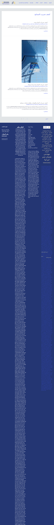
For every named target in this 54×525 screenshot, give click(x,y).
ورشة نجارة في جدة (23, 388)
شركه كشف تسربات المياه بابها (48, 313)
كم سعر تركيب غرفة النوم (19, 241)
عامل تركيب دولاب (22, 224)
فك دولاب (18, 319)
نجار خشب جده (19, 315)
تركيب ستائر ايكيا (17, 427)
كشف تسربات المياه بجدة (41, 22)
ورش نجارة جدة (17, 324)
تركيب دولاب (18, 289)
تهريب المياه (50, 265)
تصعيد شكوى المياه (46, 315)
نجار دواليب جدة (17, 400)
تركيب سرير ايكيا (17, 277)
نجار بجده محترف (19, 272)
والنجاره (24, 136)
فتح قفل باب (18, 439)
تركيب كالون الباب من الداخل (21, 166)
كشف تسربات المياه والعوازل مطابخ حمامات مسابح (34, 103)
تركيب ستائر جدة (17, 161)
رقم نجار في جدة (17, 441)
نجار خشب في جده (17, 495)
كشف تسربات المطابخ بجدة (47, 362)
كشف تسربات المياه (31, 86)
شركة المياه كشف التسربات (46, 350)
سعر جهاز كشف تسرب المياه (46, 189)
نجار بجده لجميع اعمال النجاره (19, 430)
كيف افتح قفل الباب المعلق (22, 421)
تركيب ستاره (19, 446)
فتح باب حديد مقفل (22, 513)
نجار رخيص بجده (19, 511)
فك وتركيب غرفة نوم (18, 476)
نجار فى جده (22, 257)
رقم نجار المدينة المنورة (31, 145)
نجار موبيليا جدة (21, 331)
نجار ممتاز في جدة (22, 231)
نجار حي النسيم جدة (20, 170)
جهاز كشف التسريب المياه (46, 300)
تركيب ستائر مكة (23, 474)
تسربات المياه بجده (43, 253)
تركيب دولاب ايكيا (22, 212)
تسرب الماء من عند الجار (46, 353)
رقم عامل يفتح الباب (23, 401)
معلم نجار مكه (17, 188)
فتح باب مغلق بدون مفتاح (18, 206)
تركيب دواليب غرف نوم (19, 342)
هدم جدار (35, 177)
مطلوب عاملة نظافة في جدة (33, 173)
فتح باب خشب (18, 405)
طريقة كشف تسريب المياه (46, 283)
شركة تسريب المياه (44, 372)
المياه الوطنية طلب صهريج (47, 385)
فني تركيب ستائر (17, 249)
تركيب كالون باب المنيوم (18, 369)
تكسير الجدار (35, 155)
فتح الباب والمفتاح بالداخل (18, 338)
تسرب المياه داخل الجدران (44, 266)
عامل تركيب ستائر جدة (19, 159)
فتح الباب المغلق (18, 368)
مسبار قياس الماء (48, 178)
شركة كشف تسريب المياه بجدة (48, 248)
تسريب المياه (42, 361)
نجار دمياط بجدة (19, 306)
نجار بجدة (29, 135)
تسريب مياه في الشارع (47, 324)
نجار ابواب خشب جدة (18, 239)
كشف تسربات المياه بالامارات (46, 174)
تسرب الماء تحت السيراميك (48, 251)
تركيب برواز (23, 511)
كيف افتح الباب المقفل (19, 167)
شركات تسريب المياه (45, 215)
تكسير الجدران (34, 161)
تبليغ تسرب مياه (43, 335)
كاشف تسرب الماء (47, 209)
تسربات (50, 340)
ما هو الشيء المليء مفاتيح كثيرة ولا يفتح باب (20, 268)
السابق (47, 118)
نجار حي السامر (18, 360)
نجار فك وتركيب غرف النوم (19, 186)
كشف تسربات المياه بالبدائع (46, 327)
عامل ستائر (16, 487)
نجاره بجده (18, 348)
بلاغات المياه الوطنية (47, 286)
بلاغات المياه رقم (46, 373)
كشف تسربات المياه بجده (47, 179)
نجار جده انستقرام (19, 484)
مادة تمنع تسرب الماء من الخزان (45, 250)
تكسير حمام (31, 185)
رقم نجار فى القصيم (31, 142)
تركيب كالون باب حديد (22, 459)
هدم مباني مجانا (36, 178)
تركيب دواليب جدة (19, 402)
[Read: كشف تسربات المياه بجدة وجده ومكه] (35, 61)
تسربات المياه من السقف (48, 191)
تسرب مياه (44, 203)
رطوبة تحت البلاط (46, 388)
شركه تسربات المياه (48, 338)
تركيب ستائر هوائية (17, 508)
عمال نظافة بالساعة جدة (33, 176)
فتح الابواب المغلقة (19, 520)
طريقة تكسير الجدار (31, 184)
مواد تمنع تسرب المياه (45, 366)
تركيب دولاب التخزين (21, 208)
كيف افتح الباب (23, 248)
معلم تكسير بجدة (32, 164)
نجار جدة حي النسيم (20, 298)
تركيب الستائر (21, 171)
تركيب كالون (17, 334)
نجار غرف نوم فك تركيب (18, 396)
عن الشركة (46, 2)
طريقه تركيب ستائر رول (20, 344)
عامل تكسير (33, 165)
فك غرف (16, 332)
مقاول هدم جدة (32, 178)
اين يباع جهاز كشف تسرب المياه (45, 341)
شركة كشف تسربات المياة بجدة (46, 309)
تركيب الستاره (18, 359)
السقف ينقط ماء (46, 227)
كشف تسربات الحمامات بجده (47, 316)
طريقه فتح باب (23, 162)
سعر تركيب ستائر (17, 472)
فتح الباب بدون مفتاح (18, 265)
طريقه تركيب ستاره (23, 335)
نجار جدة (20, 248)
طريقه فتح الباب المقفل (18, 404)
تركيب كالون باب (21, 260)
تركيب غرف (21, 471)
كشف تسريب (44, 301)
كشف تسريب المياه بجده (46, 239)
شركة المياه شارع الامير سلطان (45, 304)
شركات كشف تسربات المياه (44, 237)
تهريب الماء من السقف (44, 312)
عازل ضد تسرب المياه (47, 192)
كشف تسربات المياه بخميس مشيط (47, 241)
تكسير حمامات (32, 180)
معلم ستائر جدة (22, 207)
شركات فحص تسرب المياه (46, 216)
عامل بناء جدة (35, 185)
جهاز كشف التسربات (43, 351)
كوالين (22, 132)
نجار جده (20, 326)
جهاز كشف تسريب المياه (49, 186)
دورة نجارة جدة (18, 196)
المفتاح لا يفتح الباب (18, 223)
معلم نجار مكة (22, 363)
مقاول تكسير (37, 152)
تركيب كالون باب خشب (19, 483)
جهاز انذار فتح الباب (18, 211)
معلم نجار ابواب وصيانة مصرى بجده (20, 412)
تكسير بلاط (29, 165)
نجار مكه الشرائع (23, 516)
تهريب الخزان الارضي (45, 363)
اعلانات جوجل (30, 134)
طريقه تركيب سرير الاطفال (19, 468)
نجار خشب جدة (19, 375)
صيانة (37, 104)
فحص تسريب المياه (43, 264)
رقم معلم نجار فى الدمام (31, 143)
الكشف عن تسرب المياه (49, 253)
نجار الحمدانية (18, 384)
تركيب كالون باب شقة (18, 458)
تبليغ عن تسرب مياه (45, 198)
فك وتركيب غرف (18, 162)
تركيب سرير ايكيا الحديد (21, 187)
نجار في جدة (21, 409)
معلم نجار (24, 488)
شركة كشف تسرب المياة (44, 360)
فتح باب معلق (17, 327)
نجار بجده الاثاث (21, 225)
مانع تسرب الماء (45, 199)
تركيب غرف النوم (17, 243)
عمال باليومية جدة (30, 193)
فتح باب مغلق (20, 309)
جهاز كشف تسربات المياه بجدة (45, 263)
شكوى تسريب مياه (43, 290)
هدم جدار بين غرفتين (31, 172)
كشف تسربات (43, 251)
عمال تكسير (36, 184)
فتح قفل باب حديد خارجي (18, 163)
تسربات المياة (48, 201)
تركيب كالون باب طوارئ (21, 274)
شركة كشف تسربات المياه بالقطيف (45, 386)
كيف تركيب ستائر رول (18, 501)
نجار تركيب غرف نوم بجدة (18, 414)
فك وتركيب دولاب (21, 497)
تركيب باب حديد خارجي (19, 286)
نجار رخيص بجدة (18, 507)
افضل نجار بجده (17, 515)
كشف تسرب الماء (45, 175)
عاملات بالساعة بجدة (31, 190)
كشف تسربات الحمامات (49, 197)
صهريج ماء (42, 315)
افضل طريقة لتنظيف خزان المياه (45, 279)
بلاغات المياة (44, 371)
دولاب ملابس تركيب (22, 431)
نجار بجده (21, 425)
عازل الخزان (44, 338)
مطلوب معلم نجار (18, 305)
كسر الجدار (29, 151)
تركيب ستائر (21, 324)
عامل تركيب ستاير (20, 475)
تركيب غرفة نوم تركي (18, 392)
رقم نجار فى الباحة (30, 139)
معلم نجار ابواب (22, 400)
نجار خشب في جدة (17, 466)
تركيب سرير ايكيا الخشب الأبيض (20, 195)
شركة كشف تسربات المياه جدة (45, 190)
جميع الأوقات (37, 151)
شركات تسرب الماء (46, 176)
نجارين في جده (21, 216)
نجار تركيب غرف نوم (19, 318)
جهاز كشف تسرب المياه (45, 322)
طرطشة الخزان (45, 325)
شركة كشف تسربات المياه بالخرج (45, 384)
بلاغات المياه (45, 358)
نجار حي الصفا (17, 278)
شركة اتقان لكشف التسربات (47, 287)
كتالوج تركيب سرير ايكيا (18, 347)
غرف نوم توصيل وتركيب (18, 385)
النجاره (17, 130)
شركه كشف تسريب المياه (49, 387)
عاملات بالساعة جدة (31, 177)
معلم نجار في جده (19, 262)
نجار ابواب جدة (22, 165)
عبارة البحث (33, 151)
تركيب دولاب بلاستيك (20, 228)
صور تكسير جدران (34, 159)
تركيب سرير (22, 433)
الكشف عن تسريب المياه (44, 334)
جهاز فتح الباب (21, 311)
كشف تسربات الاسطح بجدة (48, 236)
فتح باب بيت (22, 211)
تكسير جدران (33, 152)
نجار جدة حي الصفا (17, 517)
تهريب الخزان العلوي (46, 390)
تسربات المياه (43, 337)
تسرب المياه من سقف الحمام (47, 238)
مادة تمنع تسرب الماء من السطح (45, 212)
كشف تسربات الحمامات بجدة (46, 210)
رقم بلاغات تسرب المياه (47, 261)
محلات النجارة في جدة (22, 278)
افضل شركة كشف (43, 339)
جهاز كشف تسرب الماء (49, 308)
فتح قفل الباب (20, 406)
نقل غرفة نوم (19, 169)
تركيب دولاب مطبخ (17, 410)
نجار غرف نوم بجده (22, 377)
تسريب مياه (44, 197)
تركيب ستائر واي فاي (23, 467)
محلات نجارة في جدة (19, 220)
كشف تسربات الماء (47, 340)
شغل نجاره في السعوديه (18, 479)
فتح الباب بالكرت (19, 451)
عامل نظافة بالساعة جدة (34, 182)
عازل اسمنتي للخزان (46, 265)
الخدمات (41, 2)
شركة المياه (46, 221)
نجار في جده (17, 248)
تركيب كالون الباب (20, 381)
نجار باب (18, 418)
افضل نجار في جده (17, 433)
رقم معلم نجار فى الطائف (31, 138)
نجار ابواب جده (21, 244)
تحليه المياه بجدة (47, 310)
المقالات (37, 2)
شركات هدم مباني (30, 192)
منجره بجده (16, 274)
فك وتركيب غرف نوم (18, 175)
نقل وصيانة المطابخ (20, 136)
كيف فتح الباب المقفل (20, 282)
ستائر (20, 132)
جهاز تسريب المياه (50, 254)
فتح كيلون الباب (23, 326)
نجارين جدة (21, 277)
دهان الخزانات (44, 186)
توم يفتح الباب (22, 348)
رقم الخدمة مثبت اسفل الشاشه (39, 86)
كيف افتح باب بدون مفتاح (20, 373)
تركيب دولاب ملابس (22, 380)
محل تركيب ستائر (22, 438)
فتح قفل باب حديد (21, 445)
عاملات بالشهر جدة (33, 196)
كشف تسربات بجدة (43, 252)
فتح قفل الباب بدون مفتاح (19, 232)
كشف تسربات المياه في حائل (48, 335)
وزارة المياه (42, 275)
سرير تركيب (18, 302)
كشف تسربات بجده (43, 235)
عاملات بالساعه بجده (33, 194)
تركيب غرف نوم (22, 249)
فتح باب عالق (19, 389)
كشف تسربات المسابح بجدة (47, 361)
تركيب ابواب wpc (19, 417)
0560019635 (5, 136)
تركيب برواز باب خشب (21, 240)
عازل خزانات (45, 377)
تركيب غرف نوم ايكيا (21, 276)
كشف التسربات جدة (45, 187)
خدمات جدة (46, 86)
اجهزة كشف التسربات (47, 321)
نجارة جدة (20, 210)
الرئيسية (50, 2)
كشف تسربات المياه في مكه (46, 202)
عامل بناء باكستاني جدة (31, 157)
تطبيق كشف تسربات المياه (44, 240)
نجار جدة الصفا (19, 291)
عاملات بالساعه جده (33, 153)
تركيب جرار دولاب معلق (20, 393)
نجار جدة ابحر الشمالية (18, 376)
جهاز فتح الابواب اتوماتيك (21, 371)
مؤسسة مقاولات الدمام (31, 137)
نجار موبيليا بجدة (18, 191)
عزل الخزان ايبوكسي (48, 264)
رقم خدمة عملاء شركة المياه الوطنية (45, 185)
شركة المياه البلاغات (46, 347)
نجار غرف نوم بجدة (20, 299)
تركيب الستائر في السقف (19, 294)
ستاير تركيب (19, 203)
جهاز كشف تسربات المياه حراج (47, 213)
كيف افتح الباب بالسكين (18, 524)
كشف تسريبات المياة (48, 352)
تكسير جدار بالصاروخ (34, 163)
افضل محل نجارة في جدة (20, 266)
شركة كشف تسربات (48, 226)
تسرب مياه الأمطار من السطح (45, 247)
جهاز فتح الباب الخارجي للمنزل (20, 397)
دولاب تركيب (17, 233)
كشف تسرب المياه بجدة (46, 370)
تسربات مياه (49, 229)
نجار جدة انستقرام (22, 439)
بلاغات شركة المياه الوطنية (45, 277)
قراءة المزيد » (45, 30)
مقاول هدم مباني (32, 188)
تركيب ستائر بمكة (17, 434)
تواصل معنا (32, 2)
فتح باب (19, 425)
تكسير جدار (33, 168)
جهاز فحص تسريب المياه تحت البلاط (45, 348)
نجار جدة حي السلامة (23, 339)
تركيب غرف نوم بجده (21, 351)
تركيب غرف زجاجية (18, 229)
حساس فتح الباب (23, 480)
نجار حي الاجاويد (17, 165)
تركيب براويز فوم (21, 460)
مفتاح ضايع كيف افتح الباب (21, 505)
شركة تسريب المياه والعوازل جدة (45, 225)
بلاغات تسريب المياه (48, 349)
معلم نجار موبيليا (19, 182)
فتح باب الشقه (20, 258)
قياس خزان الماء (44, 204)
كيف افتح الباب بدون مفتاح (20, 269)
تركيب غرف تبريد (22, 323)
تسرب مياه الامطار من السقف (45, 222)
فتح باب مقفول (22, 434)
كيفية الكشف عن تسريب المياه (46, 276)
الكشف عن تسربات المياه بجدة (48, 289)
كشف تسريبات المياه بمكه (46, 333)
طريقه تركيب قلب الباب (19, 236)
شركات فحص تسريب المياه (48, 337)
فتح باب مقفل (21, 327)
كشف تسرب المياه (45, 314)
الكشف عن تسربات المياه (47, 246)
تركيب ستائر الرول (21, 442)
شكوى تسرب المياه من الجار (44, 359)
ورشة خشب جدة (17, 207)
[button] (36, 2)
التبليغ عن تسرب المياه (45, 272)
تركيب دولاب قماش (18, 194)
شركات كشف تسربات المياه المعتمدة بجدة (46, 336)
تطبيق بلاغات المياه (48, 252)
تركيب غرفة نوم (18, 426)
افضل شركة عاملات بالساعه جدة (33, 181)
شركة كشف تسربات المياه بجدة (25, 2)
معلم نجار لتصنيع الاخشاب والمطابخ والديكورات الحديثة (20, 352)
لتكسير (24, 142)
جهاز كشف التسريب (45, 297)
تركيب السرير (22, 517)
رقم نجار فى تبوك (30, 141)
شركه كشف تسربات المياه (47, 184)
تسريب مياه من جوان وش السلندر (47, 223)
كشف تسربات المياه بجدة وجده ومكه (38, 84)
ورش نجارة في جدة (22, 328)
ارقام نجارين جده (19, 493)
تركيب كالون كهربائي (22, 429)
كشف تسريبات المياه (43, 328)
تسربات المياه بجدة (45, 229)
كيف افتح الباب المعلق (21, 314)
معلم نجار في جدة (23, 389)
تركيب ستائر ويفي (22, 256)
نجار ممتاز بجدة (22, 405)
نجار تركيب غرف (17, 273)
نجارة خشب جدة (21, 188)
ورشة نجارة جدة (20, 173)
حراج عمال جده (31, 189)
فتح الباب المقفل (20, 330)
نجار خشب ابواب (17, 388)
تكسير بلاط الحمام (32, 186)
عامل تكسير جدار (35, 192)
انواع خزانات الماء (48, 235)
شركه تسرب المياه (45, 173)
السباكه (21, 135)
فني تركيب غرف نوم (18, 480)
